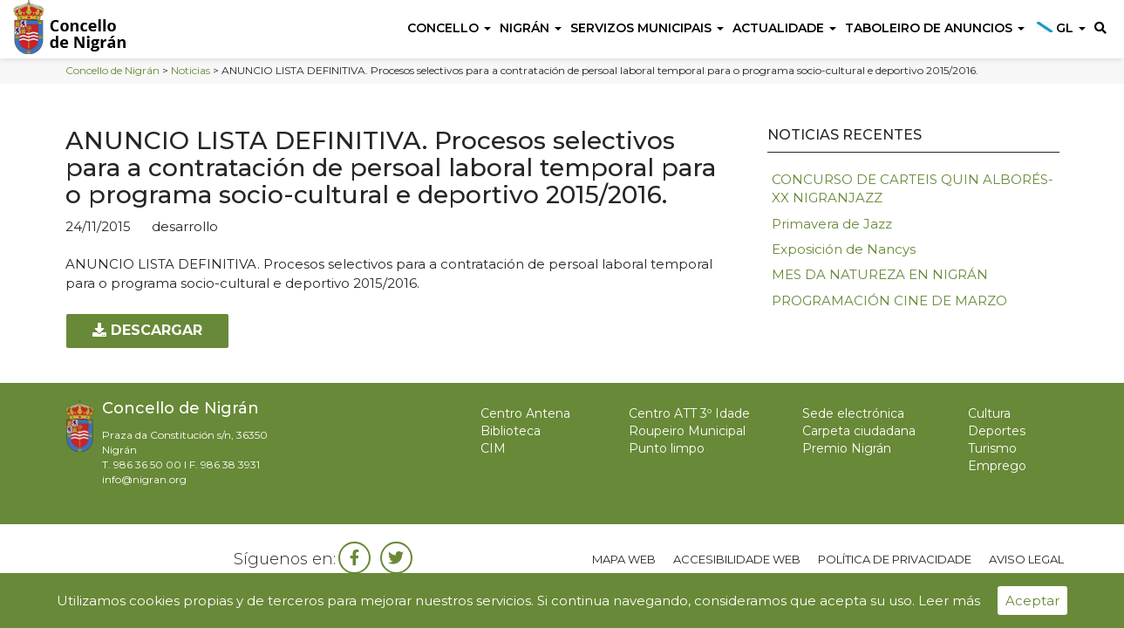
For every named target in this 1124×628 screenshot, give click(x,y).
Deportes (996, 431)
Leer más (949, 600)
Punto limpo (667, 448)
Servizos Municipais (647, 28)
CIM (493, 448)
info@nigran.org (144, 479)
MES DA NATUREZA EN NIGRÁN (880, 274)
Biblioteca (510, 431)
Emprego (997, 466)
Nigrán (531, 28)
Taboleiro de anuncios (935, 28)
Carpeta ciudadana (859, 431)
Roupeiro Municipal (687, 431)
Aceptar (1032, 600)
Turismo (992, 448)
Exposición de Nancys (844, 249)
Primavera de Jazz (832, 223)
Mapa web (624, 559)
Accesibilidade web (736, 559)
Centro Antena (525, 413)
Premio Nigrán (846, 448)
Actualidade (784, 28)
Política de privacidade (894, 559)
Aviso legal (1026, 559)
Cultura (989, 413)
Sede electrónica (853, 413)
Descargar (147, 330)
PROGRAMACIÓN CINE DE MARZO (889, 300)
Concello (449, 28)
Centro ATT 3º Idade (689, 413)
